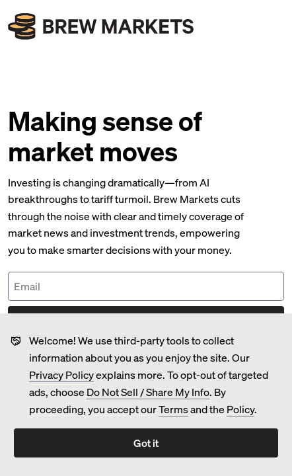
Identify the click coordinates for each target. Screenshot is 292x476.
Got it (146, 443)
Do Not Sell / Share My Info (148, 392)
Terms (173, 409)
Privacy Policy (61, 374)
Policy (240, 409)
